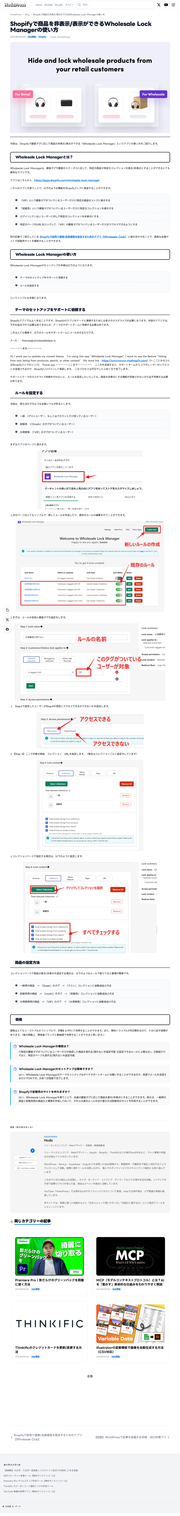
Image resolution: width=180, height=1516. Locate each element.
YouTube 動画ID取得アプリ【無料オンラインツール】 (30, 1491)
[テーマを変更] (16, 1506)
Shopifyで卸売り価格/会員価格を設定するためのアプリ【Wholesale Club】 (83, 237)
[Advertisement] (90, 1404)
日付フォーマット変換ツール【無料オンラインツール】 (30, 1475)
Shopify (42, 36)
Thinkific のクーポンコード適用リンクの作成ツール (28, 1486)
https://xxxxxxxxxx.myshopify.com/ (125, 361)
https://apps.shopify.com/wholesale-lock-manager (67, 180)
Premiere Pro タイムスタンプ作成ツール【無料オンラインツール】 (36, 1481)
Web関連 (32, 36)
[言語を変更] (6, 1506)
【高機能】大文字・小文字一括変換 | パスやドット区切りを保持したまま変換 (41, 1470)
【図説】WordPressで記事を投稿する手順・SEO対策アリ (132, 1437)
